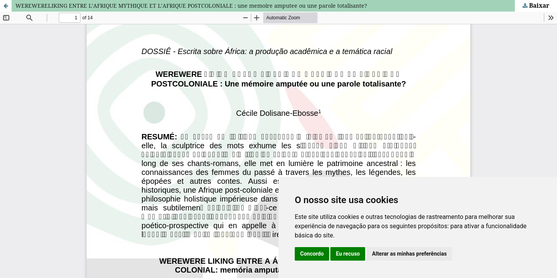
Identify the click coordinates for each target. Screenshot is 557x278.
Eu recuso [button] (348, 254)
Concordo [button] (312, 254)
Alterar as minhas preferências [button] (409, 254)
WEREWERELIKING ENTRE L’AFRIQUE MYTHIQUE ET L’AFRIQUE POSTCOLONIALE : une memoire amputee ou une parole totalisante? (191, 5)
